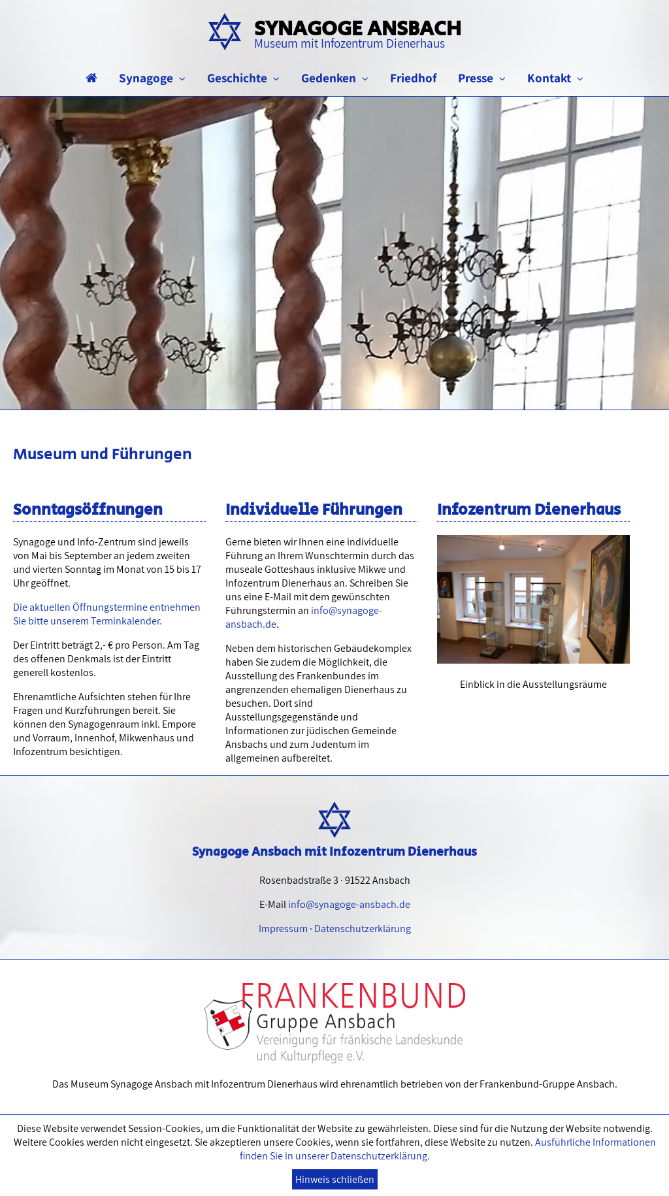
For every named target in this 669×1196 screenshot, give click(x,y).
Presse (482, 77)
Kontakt (555, 77)
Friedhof (413, 77)
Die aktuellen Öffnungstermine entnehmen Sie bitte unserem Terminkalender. (107, 614)
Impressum (283, 928)
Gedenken (334, 77)
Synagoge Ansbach (357, 33)
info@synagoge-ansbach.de (349, 904)
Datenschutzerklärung (362, 928)
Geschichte (243, 77)
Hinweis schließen (334, 1179)
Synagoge (152, 77)
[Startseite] (91, 77)
